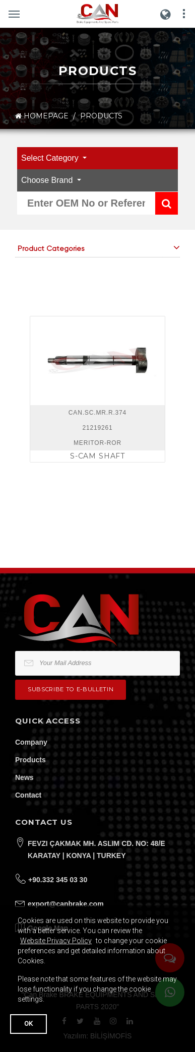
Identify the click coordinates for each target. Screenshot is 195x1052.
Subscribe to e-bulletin (70, 689)
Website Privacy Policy (56, 941)
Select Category (51, 158)
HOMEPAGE (42, 116)
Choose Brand (48, 180)
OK (28, 1023)
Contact (28, 795)
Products (30, 760)
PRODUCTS (101, 115)
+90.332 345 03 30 (57, 880)
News (24, 777)
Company (31, 742)
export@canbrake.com (66, 904)
